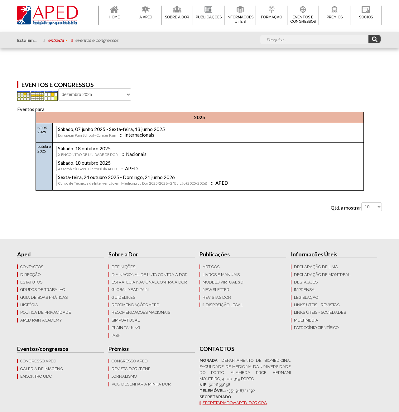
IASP (116, 335)
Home (114, 17)
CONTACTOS (31, 266)
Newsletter (216, 289)
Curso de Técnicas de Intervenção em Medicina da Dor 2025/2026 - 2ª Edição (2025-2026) (132, 183)
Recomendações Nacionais (141, 312)
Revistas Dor (217, 297)
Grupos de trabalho (42, 289)
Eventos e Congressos (303, 19)
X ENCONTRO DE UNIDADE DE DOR (88, 154)
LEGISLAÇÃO (306, 297)
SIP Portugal (126, 320)
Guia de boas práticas (44, 297)
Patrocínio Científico (316, 327)
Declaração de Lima (316, 266)
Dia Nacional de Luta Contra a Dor (150, 274)
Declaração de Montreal (322, 274)
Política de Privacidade (45, 312)
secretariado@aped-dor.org (235, 402)
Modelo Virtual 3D (223, 282)
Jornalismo (124, 376)
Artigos (211, 266)
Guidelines (123, 297)
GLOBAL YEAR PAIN (130, 289)
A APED (145, 17)
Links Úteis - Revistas (316, 305)
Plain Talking (126, 327)
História (29, 305)
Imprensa (304, 289)
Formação (271, 17)
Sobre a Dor (177, 17)
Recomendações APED (136, 305)
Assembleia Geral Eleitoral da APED (87, 169)
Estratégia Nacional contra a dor (149, 282)
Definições (123, 266)
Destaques (306, 282)
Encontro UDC (36, 376)
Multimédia (306, 320)
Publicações (209, 17)
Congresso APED (38, 361)
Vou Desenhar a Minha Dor (141, 384)
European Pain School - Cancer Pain (87, 135)
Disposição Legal (224, 305)
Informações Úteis (240, 19)
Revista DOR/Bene (131, 368)
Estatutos (31, 282)
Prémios (335, 17)
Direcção (30, 274)
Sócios (366, 17)
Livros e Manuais (221, 274)
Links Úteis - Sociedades (320, 312)
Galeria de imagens (41, 368)
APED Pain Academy (41, 320)
